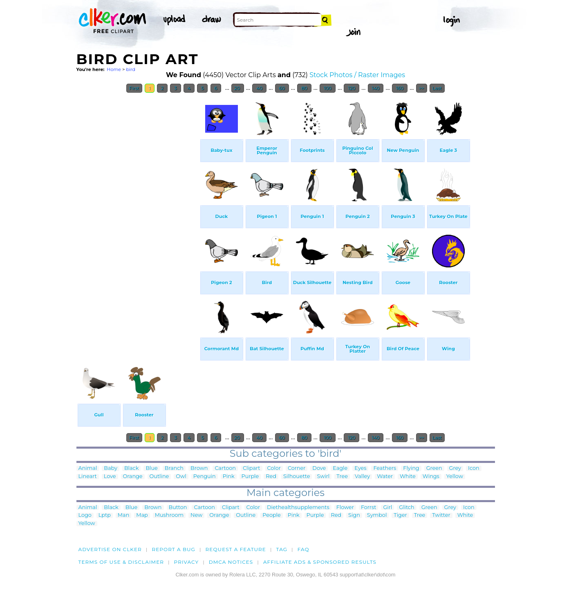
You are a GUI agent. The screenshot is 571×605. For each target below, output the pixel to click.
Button (178, 507)
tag (281, 549)
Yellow (454, 476)
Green (434, 468)
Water (385, 476)
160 (400, 88)
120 (351, 88)
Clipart (251, 468)
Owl (181, 476)
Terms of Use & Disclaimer (121, 562)
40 (259, 88)
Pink (229, 476)
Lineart (87, 476)
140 (376, 88)
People (271, 515)
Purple (250, 476)
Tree (342, 476)
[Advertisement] (137, 219)
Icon (473, 468)
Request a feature (236, 549)
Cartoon (225, 468)
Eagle (340, 468)
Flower (345, 507)
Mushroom (169, 515)
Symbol (377, 515)
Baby (110, 468)
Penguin (204, 476)
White (408, 476)
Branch (174, 468)
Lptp (105, 515)
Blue (151, 468)
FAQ (303, 549)
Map (142, 515)
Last (437, 88)
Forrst (368, 507)
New (196, 515)
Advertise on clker (110, 549)
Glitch (406, 507)
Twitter (441, 515)
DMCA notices (231, 562)
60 (282, 88)
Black (131, 468)
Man (123, 515)
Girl (387, 507)
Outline (159, 476)
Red (271, 476)
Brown (199, 468)
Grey (455, 468)
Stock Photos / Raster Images (357, 75)
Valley (362, 476)
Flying (411, 468)
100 (327, 88)
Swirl (323, 476)
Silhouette (296, 476)
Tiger (400, 515)
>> (421, 88)
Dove (319, 468)
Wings (431, 476)
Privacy (186, 562)
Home (114, 69)
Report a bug (173, 549)
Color (274, 468)
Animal (87, 468)
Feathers (384, 468)
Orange (133, 476)
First (134, 88)
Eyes (360, 468)
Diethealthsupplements (298, 507)
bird (130, 69)
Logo (85, 515)
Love (110, 476)
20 (237, 88)
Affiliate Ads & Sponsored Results (319, 562)
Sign (354, 515)
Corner (296, 468)
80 (304, 88)
